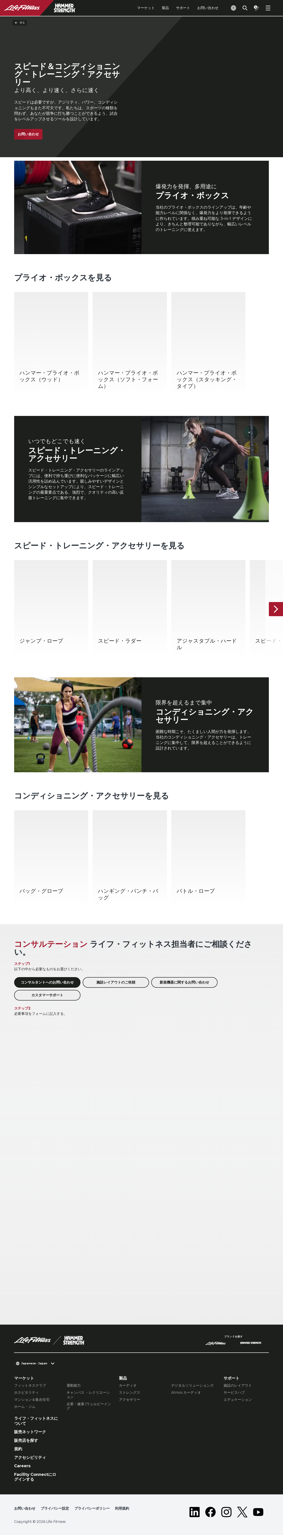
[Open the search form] (245, 8)
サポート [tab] (183, 8)
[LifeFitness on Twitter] (242, 1512)
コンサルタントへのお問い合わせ (47, 982)
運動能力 (74, 1385)
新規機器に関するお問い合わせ (184, 982)
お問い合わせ (207, 8)
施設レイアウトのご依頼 (115, 982)
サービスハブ (234, 1392)
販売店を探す (26, 1440)
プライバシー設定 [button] (55, 1508)
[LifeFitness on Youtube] (258, 1512)
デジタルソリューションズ (192, 1385)
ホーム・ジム (24, 1407)
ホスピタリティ (26, 1392)
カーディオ (128, 1385)
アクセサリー (129, 1399)
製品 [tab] (165, 8)
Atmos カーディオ (186, 1392)
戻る (19, 23)
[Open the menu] (268, 8)
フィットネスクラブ (30, 1385)
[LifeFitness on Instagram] (226, 1512)
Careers (22, 1465)
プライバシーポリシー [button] (92, 1508)
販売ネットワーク (30, 1431)
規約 (18, 1448)
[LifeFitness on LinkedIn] (194, 1512)
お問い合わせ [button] (24, 1508)
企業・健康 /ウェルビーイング (89, 1406)
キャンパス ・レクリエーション (88, 1394)
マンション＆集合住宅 (32, 1399)
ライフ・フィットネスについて (36, 1421)
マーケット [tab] (146, 8)
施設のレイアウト (238, 1385)
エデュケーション (238, 1399)
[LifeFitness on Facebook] (210, 1512)
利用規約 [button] (122, 1508)
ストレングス (129, 1392)
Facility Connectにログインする (35, 1477)
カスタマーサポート (47, 995)
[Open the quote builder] (256, 8)
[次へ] (276, 609)
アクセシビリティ (30, 1457)
